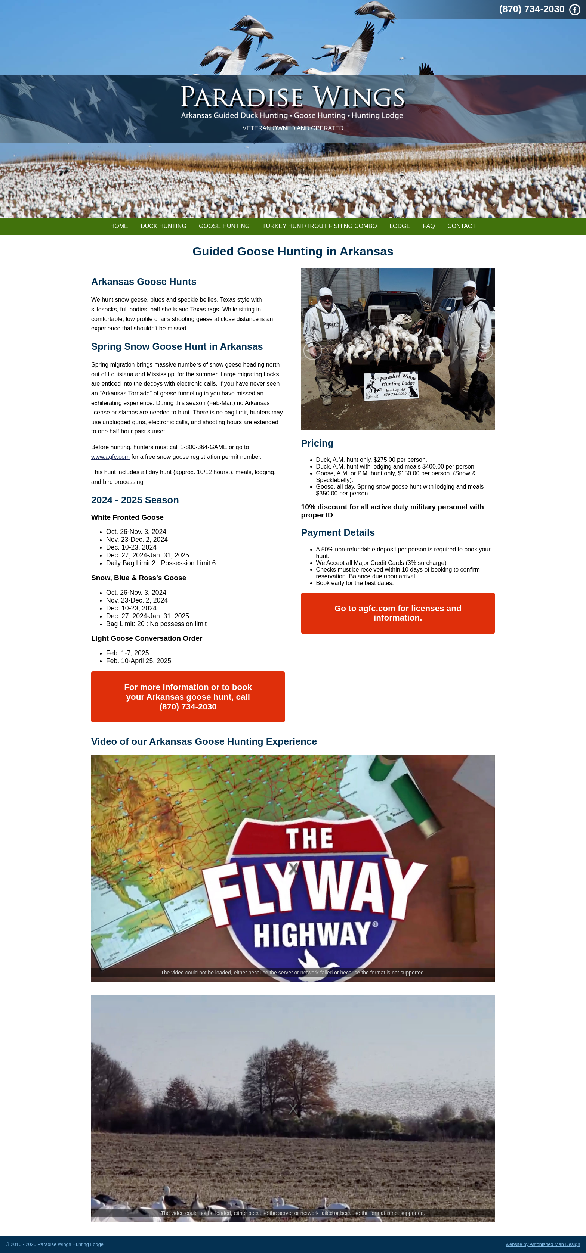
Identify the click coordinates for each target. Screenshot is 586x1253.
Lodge (399, 226)
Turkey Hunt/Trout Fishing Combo (319, 226)
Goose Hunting (224, 226)
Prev (312, 350)
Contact (461, 226)
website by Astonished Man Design (543, 1244)
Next (483, 350)
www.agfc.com (110, 457)
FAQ (429, 226)
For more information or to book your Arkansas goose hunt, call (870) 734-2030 (188, 697)
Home (119, 226)
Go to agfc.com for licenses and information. (398, 613)
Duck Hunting (163, 226)
